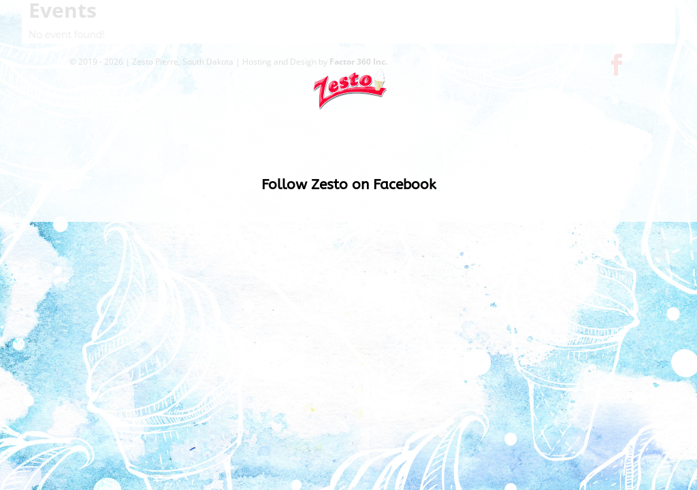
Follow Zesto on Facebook (348, 186)
